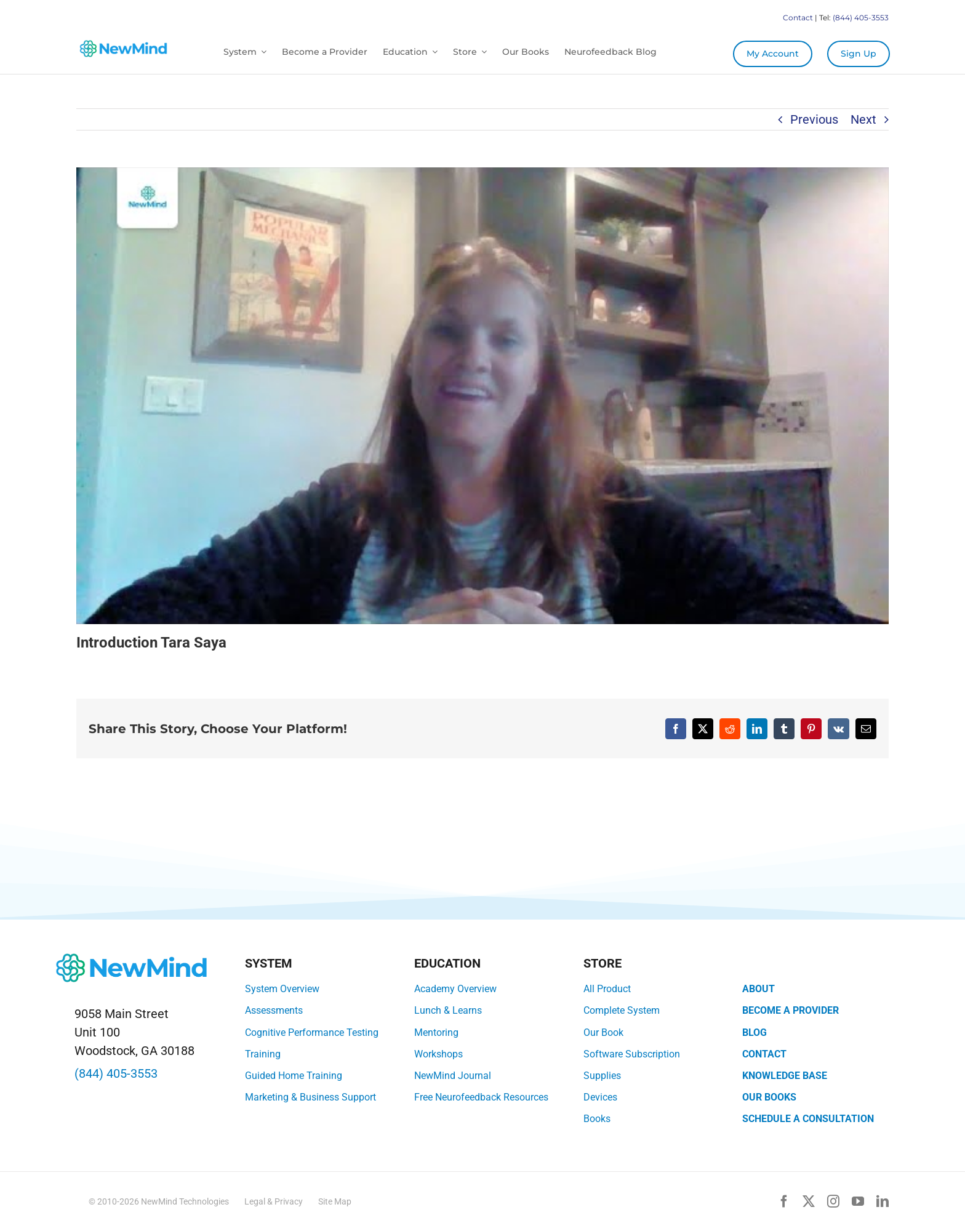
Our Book (603, 1032)
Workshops (438, 1054)
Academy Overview (455, 989)
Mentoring (436, 1032)
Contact (798, 17)
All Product (607, 989)
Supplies (602, 1075)
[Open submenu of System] (261, 52)
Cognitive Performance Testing (311, 1032)
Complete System (621, 1010)
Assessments (274, 1010)
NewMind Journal (452, 1075)
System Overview (282, 989)
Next (863, 119)
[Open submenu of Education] (433, 52)
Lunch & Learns (448, 1010)
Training (263, 1054)
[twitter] (809, 1201)
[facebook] (784, 1201)
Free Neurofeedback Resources (481, 1097)
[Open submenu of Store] (482, 52)
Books (597, 1119)
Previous (814, 119)
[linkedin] (882, 1201)
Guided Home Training (293, 1075)
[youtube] (858, 1201)
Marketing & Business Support (310, 1097)
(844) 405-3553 (861, 17)
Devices (600, 1097)
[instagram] (833, 1201)
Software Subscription (631, 1054)
